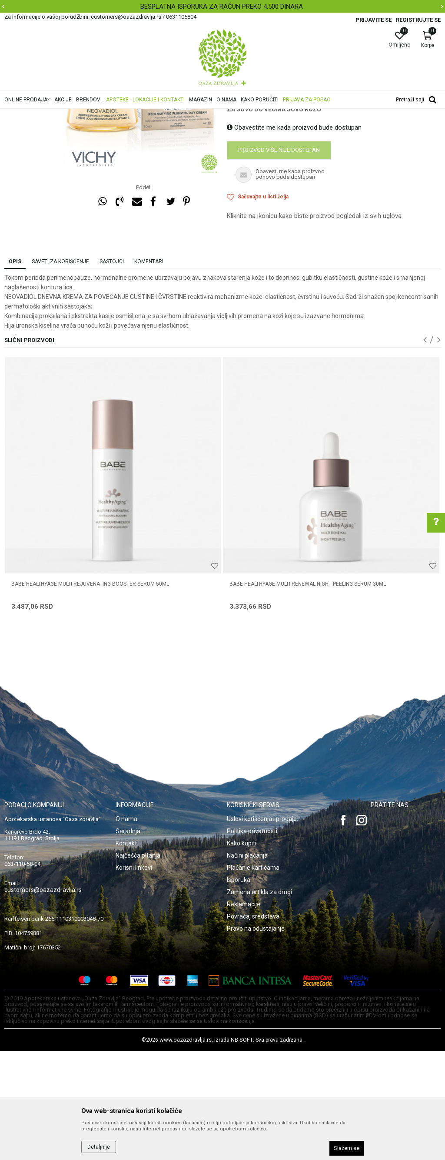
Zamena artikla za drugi (259, 1000)
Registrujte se (418, 20)
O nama (126, 927)
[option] (222, 6)
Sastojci (112, 370)
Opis (15, 370)
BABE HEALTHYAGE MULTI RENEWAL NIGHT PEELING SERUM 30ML (307, 693)
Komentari (148, 370)
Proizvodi (92, 114)
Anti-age (162, 114)
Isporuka (238, 988)
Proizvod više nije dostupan (279, 258)
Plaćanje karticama (253, 976)
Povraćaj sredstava (253, 1025)
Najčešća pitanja (138, 964)
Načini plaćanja (247, 964)
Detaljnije (98, 1147)
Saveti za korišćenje (60, 370)
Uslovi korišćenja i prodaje (262, 927)
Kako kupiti (241, 952)
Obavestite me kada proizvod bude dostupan (294, 236)
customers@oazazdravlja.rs (43, 998)
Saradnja (128, 939)
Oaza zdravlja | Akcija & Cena (39, 114)
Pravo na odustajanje (256, 1037)
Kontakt (126, 952)
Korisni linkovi (134, 976)
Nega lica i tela (128, 114)
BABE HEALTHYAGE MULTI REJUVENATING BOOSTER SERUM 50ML (90, 693)
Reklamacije (243, 1012)
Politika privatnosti (252, 939)
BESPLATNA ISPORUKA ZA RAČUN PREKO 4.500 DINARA (221, 6)
